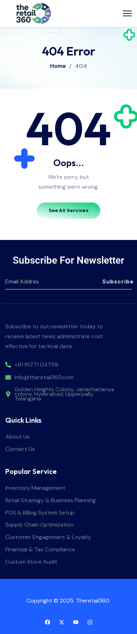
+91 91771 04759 (36, 365)
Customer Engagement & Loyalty (48, 537)
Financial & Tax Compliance (40, 549)
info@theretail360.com (44, 377)
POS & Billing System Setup (40, 513)
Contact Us (20, 449)
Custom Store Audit (31, 562)
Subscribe (117, 281)
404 (81, 66)
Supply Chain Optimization (39, 525)
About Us (17, 437)
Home (58, 66)
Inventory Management (35, 488)
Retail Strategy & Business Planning (50, 500)
